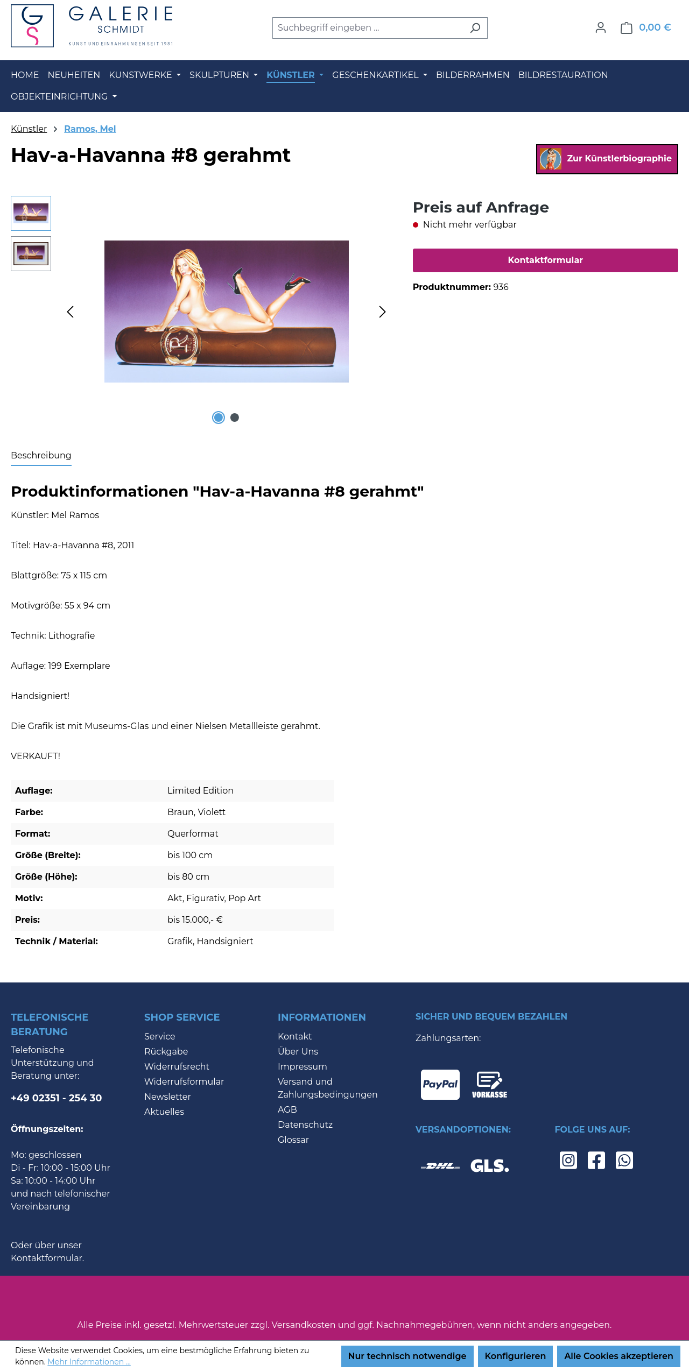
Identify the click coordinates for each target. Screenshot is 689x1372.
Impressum (302, 1067)
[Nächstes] (383, 311)
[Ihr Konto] (601, 27)
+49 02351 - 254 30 (56, 1098)
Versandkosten (304, 1325)
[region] (201, 311)
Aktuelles (164, 1112)
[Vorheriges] (70, 311)
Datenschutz (305, 1125)
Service (159, 1036)
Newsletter (167, 1097)
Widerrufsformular (184, 1082)
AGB (287, 1110)
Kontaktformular (545, 260)
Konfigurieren (515, 1356)
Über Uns (298, 1051)
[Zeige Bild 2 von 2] (234, 417)
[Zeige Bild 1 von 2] (218, 417)
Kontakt (295, 1036)
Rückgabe (166, 1051)
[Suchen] (475, 28)
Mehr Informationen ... (88, 1362)
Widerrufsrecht (176, 1067)
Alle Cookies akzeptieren (618, 1356)
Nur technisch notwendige (407, 1356)
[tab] (41, 456)
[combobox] (367, 28)
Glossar (293, 1140)
